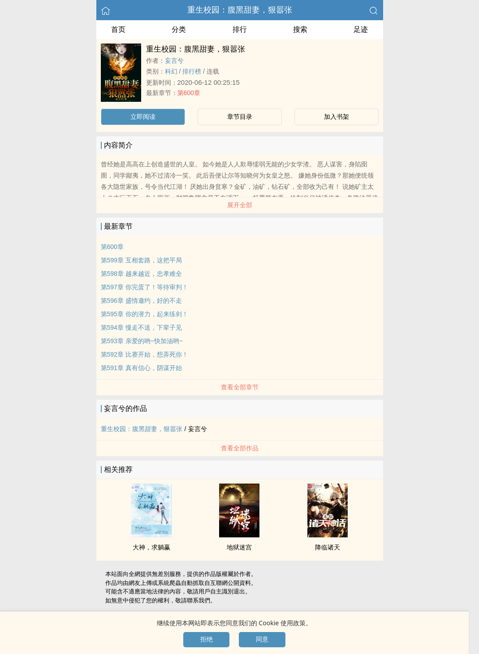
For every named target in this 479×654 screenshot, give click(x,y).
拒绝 (206, 639)
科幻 (171, 71)
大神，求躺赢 (151, 547)
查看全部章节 (240, 387)
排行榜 (191, 71)
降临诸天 (327, 547)
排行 (240, 29)
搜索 (300, 29)
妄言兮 (174, 60)
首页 (118, 29)
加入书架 (336, 116)
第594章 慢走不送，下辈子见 (141, 327)
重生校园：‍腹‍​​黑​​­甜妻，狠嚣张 (239, 9)
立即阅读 (142, 116)
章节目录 (239, 116)
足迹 (361, 29)
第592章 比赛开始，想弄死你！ (144, 354)
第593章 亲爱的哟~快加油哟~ (142, 340)
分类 (179, 29)
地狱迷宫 (239, 547)
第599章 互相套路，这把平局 (141, 260)
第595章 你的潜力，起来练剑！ (144, 314)
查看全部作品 (240, 448)
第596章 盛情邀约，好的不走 (141, 300)
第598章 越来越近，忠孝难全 (141, 273)
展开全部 (239, 205)
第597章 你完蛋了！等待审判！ (144, 287)
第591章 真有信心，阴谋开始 (141, 367)
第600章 (188, 92)
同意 (262, 639)
